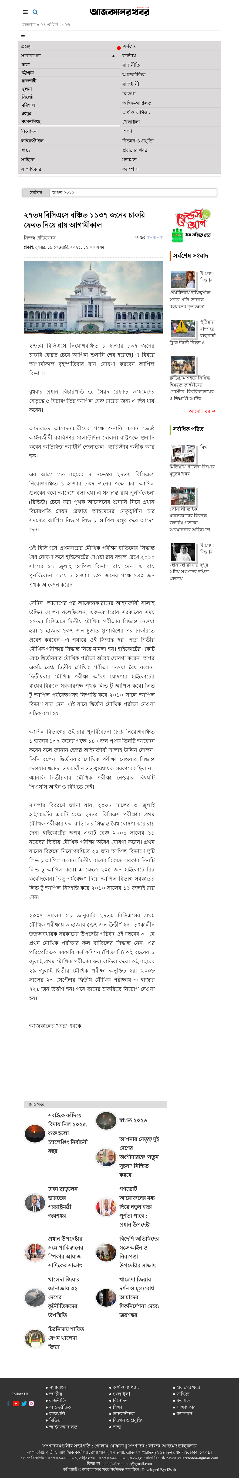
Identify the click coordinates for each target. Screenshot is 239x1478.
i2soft (171, 1469)
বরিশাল (28, 105)
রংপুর (26, 113)
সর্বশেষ (128, 47)
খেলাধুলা (131, 122)
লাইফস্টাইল (32, 141)
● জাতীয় (53, 1394)
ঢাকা (26, 64)
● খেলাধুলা (119, 1394)
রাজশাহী (29, 81)
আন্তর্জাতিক (134, 74)
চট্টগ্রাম (28, 73)
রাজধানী (130, 84)
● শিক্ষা (115, 1407)
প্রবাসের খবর (135, 150)
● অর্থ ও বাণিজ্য (124, 1387)
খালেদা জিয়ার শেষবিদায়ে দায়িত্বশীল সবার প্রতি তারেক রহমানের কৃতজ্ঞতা (192, 289)
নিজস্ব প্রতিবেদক (40, 238)
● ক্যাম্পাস (182, 1413)
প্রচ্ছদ (26, 46)
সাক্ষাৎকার (31, 169)
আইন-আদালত (137, 103)
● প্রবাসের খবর (186, 1387)
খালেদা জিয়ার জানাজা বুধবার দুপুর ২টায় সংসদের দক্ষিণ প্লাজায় (192, 561)
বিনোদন (29, 131)
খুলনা (27, 89)
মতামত (129, 159)
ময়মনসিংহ (31, 121)
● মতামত (181, 1400)
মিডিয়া (129, 93)
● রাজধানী (55, 1413)
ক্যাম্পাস (130, 169)
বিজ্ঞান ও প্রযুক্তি (137, 141)
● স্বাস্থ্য (115, 1427)
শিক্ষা (127, 131)
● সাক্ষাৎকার (184, 1407)
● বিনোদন (118, 1400)
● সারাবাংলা (56, 1387)
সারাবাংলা (31, 55)
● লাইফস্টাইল (122, 1413)
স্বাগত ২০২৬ (63, 192)
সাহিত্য (28, 159)
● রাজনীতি (55, 1400)
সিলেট (27, 97)
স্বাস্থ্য (25, 150)
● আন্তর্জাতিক (58, 1407)
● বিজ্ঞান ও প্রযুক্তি (126, 1420)
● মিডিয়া (53, 1420)
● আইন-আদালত (61, 1427)
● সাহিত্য (181, 1394)
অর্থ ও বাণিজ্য (136, 112)
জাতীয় (129, 55)
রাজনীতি (131, 65)
